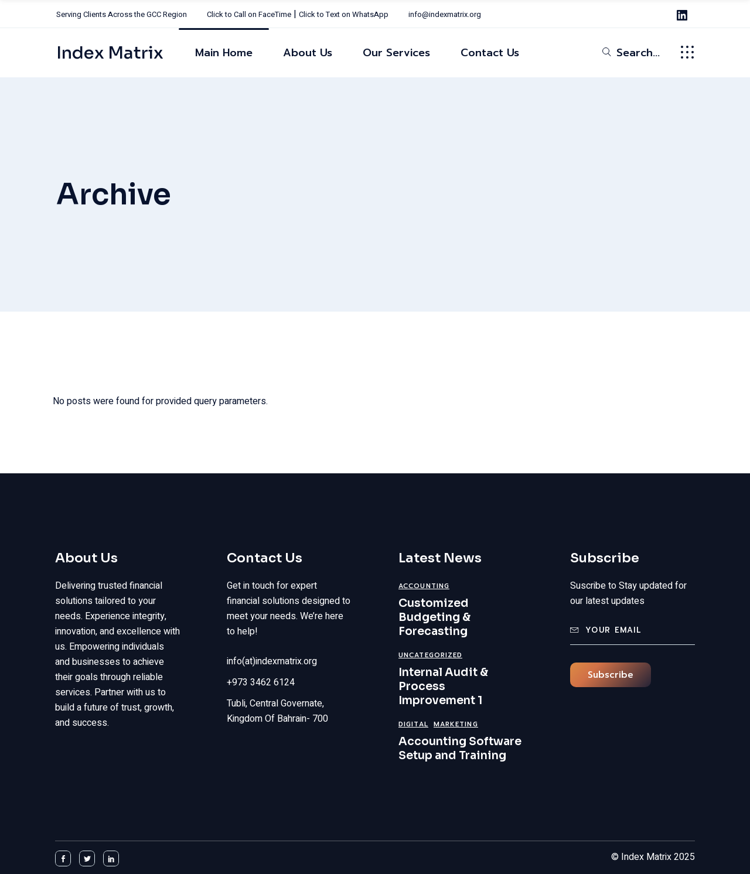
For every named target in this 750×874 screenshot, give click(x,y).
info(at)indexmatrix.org (272, 661)
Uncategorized (430, 655)
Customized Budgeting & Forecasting (434, 617)
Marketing (456, 724)
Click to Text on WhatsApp (343, 14)
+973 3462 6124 (261, 682)
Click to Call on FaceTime (249, 14)
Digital (413, 724)
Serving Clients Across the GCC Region (121, 14)
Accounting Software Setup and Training (459, 749)
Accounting (423, 586)
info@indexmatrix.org (444, 14)
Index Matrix (109, 52)
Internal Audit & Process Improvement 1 (443, 686)
